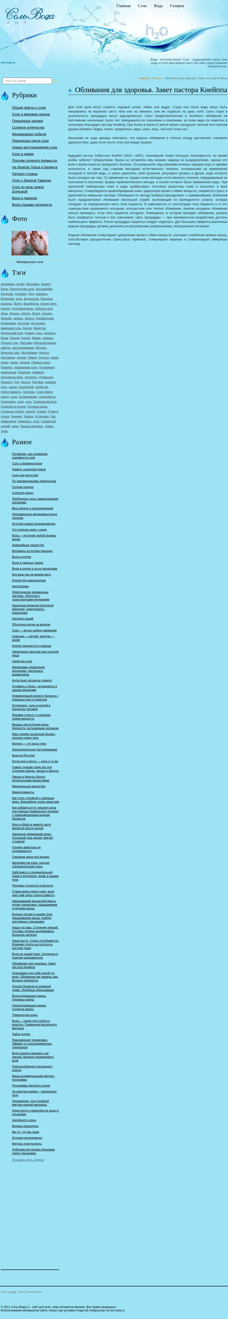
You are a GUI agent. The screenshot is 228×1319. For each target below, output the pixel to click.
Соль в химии (23, 154)
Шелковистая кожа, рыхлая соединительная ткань (30, 864)
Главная (123, 5)
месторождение (23, 348)
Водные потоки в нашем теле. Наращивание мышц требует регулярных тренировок (32, 918)
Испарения (8, 323)
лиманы (47, 338)
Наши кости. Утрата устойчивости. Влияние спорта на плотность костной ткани (35, 944)
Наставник (8, 357)
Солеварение (28, 397)
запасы (18, 318)
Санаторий (26, 387)
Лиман (36, 338)
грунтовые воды (22, 308)
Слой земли (44, 392)
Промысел (46, 377)
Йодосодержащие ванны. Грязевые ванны (29, 997)
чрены (49, 426)
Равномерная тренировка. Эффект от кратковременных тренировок (32, 1043)
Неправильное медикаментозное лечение (34, 516)
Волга (18, 303)
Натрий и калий (22, 618)
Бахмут (46, 284)
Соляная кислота (44, 401)
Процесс (6, 382)
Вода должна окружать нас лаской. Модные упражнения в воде (33, 1057)
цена (15, 426)
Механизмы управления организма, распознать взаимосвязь (28, 671)
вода (19, 299)
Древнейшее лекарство (28, 545)
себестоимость (11, 392)
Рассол (26, 382)
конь (39, 333)
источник (23, 323)
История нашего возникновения (33, 524)
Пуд (16, 382)
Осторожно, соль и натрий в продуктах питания (31, 707)
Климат (30, 333)
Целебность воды (24, 1120)
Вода (158, 5)
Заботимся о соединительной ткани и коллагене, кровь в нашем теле (35, 876)
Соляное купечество (28, 127)
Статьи (156, 78)
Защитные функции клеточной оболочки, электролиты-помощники (32, 609)
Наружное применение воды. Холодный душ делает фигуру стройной (32, 837)
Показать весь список (28, 1160)
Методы (41, 348)
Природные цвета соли (30, 141)
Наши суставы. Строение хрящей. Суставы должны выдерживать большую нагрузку (35, 931)
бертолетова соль (22, 289)
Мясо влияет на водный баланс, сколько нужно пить (34, 736)
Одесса (43, 357)
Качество (39, 328)
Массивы (26, 343)
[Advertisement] (30, 1212)
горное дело (48, 303)
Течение (16, 416)
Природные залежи (27, 121)
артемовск (8, 284)
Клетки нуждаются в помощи (31, 646)
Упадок (28, 416)
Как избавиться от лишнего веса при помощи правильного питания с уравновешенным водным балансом (35, 813)
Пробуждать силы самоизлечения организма (35, 500)
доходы (47, 313)
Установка (42, 416)
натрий (21, 357)
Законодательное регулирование (34, 749)
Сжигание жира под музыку (30, 857)
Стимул (53, 411)
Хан (52, 416)
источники (38, 323)
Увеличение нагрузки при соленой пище (35, 653)
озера (54, 357)
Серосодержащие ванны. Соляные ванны (29, 1007)
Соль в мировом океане (31, 114)
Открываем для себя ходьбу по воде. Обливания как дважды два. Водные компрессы (35, 976)
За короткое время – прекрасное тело (34, 1093)
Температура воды (25, 1015)
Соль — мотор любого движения (34, 630)
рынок (13, 387)
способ (30, 411)
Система (29, 392)
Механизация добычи (29, 134)
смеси (5, 397)
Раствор (37, 382)
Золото (29, 318)
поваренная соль (25, 367)
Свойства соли (22, 661)
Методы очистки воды (27, 1143)
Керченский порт (12, 333)
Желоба (6, 318)
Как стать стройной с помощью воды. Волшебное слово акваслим (35, 800)
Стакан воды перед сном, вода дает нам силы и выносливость (33, 893)
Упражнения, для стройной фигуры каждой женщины (30, 1102)
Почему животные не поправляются (26, 849)
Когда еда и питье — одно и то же (35, 761)
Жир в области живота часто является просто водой (31, 826)
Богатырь (7, 294)
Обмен (32, 357)
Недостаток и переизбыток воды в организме (35, 1112)
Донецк (14, 313)
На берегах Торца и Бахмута (35, 167)
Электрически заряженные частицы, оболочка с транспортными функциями (31, 595)
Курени (15, 338)
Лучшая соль (9, 343)
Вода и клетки (21, 557)
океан (14, 362)
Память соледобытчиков (29, 469)
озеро (5, 362)
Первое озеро (40, 362)
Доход (36, 313)
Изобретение (45, 318)
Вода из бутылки (23, 755)
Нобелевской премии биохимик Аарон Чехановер (33, 1151)
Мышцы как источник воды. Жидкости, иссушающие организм (35, 726)
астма (20, 284)
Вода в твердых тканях (27, 563)
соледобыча (47, 397)
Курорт (25, 338)
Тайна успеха (21, 1034)
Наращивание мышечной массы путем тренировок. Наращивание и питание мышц (34, 904)
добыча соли (44, 308)
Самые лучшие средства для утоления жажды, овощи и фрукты (35, 769)
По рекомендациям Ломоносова (34, 481)
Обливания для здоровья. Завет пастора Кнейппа (34, 965)
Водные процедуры (25, 1126)
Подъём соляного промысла (34, 161)
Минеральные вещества (28, 786)
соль (28, 401)
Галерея (177, 5)
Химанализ (8, 421)
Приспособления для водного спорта (32, 1068)
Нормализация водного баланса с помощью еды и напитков (35, 697)
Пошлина (24, 372)
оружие (25, 362)
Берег (4, 289)
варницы (41, 294)
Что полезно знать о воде (29, 529)
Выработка (31, 303)
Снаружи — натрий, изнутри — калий (33, 638)
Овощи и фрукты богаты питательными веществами (30, 778)
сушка (5, 416)
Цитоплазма (20, 586)
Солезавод (8, 401)
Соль (142, 5)
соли (20, 401)
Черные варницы (31, 426)
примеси (38, 372)
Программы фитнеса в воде (31, 1085)
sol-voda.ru (8, 62)
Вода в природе (24, 198)
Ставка (41, 411)
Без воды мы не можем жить (31, 574)
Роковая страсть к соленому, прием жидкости (31, 716)
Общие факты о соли (29, 108)
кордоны (49, 333)
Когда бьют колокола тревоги (32, 680)
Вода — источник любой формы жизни (34, 537)
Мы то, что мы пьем (25, 1132)
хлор (36, 421)
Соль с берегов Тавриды (31, 180)
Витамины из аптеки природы (32, 551)
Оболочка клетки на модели (31, 624)
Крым (4, 338)
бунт (31, 294)
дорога (25, 313)
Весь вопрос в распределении (32, 508)
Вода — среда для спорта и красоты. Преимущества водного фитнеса (34, 1024)
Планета (6, 367)
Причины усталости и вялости (32, 885)
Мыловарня (29, 352)
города (5, 308)
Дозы (4, 313)
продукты (31, 377)
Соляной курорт (23, 493)
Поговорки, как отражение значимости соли (30, 455)
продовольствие (12, 377)
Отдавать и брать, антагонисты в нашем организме (34, 688)
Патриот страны (25, 174)
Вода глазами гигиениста (32, 205)
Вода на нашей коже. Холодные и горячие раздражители (35, 955)
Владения (7, 299)
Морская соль (10, 352)
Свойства (41, 387)
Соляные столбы (12, 411)
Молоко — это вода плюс (29, 743)
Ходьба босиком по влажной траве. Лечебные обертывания (33, 988)
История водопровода (27, 1138)
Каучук (27, 328)
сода (14, 397)
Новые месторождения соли (34, 147)
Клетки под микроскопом (29, 580)
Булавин (21, 294)
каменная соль (11, 328)
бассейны (32, 284)
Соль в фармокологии (27, 463)
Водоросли (31, 299)
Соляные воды (37, 406)
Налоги (44, 352)
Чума (4, 431)
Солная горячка (22, 487)
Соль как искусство (25, 475)
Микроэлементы (23, 792)
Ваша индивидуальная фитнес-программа (33, 1077)
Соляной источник (13, 406)
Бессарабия (44, 289)
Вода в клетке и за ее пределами (34, 568)
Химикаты (24, 421)
